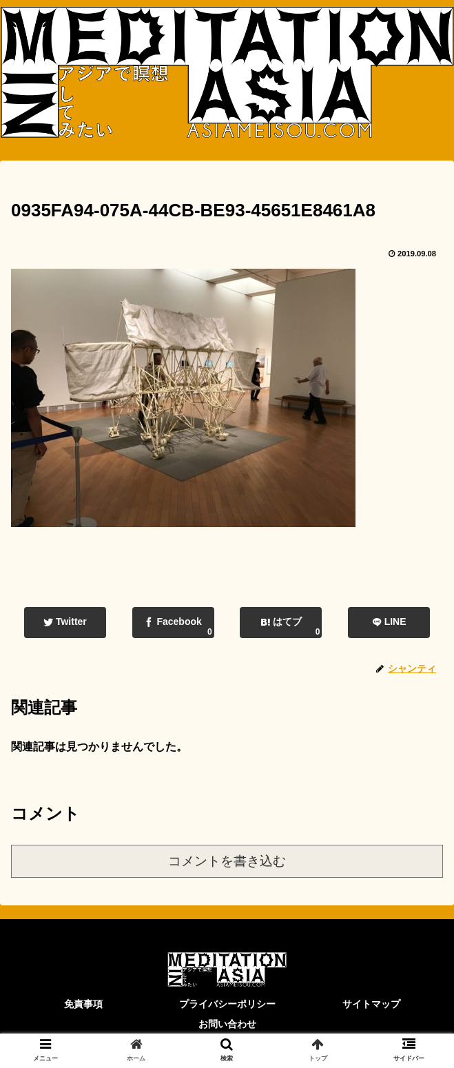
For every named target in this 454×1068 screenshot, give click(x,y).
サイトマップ (371, 1003)
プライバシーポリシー (227, 1003)
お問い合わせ (227, 1023)
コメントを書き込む (227, 861)
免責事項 (83, 1003)
